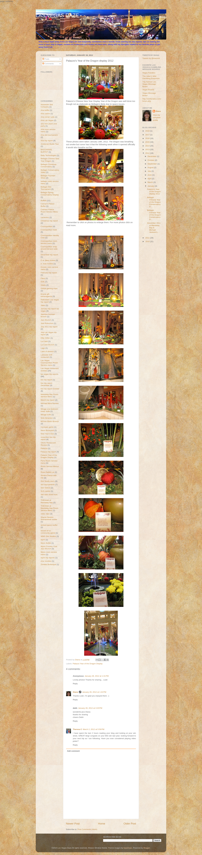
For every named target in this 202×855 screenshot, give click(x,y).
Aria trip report (47, 141)
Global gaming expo (49, 288)
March (150, 182)
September (152, 164)
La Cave (44, 341)
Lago (43, 348)
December (152, 156)
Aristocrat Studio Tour (50, 144)
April (150, 179)
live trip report (46, 380)
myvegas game (47, 427)
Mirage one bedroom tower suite (49, 410)
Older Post (130, 823)
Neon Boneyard (47, 430)
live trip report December (46, 384)
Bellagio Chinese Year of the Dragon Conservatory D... (154, 202)
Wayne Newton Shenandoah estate (49, 518)
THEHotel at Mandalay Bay (47, 501)
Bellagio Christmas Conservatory (49, 165)
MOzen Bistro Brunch (50, 421)
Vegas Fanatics (148, 73)
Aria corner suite (47, 117)
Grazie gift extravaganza (46, 295)
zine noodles (46, 561)
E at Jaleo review (48, 260)
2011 (147, 238)
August (151, 167)
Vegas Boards (148, 90)
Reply (75, 684)
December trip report (49, 255)
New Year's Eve (47, 434)
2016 (147, 138)
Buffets (44, 200)
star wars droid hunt (49, 494)
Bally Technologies (48, 155)
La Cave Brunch (47, 345)
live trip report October (50, 389)
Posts (45, 59)
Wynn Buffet (46, 543)
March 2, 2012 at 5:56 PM (93, 729)
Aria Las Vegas (47, 120)
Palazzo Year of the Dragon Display (87, 664)
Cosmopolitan (46, 226)
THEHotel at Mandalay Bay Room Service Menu (49, 508)
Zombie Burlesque (48, 564)
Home (101, 823)
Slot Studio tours (48, 481)
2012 (147, 153)
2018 (147, 131)
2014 (147, 146)
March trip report (48, 400)
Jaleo (43, 305)
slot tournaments (48, 484)
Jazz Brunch (46, 320)
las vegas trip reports (49, 374)
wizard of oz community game (48, 532)
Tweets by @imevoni (151, 58)
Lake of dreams (47, 351)
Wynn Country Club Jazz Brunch (49, 547)
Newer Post (73, 823)
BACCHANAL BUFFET (46, 151)
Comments (48, 64)
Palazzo (44, 448)
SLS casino (45, 491)
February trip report (49, 273)
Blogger (147, 848)
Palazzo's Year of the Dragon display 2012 (154, 191)
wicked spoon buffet (49, 525)
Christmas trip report (49, 221)
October (151, 160)
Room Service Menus (50, 466)
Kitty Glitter (45, 338)
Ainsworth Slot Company (47, 106)
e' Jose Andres (47, 264)
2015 (147, 142)
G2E (42, 282)
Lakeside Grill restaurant (46, 356)
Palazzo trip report (48, 452)
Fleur (43, 278)
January (151, 186)
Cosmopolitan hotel (49, 230)
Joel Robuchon (47, 323)
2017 (147, 135)
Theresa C (77, 729)
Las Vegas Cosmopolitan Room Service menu (49, 362)
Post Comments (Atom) (87, 829)
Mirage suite (46, 415)
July (150, 171)
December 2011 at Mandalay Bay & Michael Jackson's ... (154, 227)
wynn (43, 540)
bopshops (128, 848)
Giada (43, 285)
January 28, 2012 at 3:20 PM (90, 708)
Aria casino (45, 114)
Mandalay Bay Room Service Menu (49, 395)
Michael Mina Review (50, 403)
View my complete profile (156, 117)
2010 (147, 241)
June (150, 175)
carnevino (45, 217)
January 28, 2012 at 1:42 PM (94, 692)
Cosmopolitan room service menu (49, 242)
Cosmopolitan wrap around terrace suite (49, 248)
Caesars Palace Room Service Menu (49, 210)
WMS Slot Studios (48, 536)
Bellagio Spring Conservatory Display (50, 193)
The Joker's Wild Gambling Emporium (151, 77)
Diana (75, 692)
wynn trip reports (48, 558)
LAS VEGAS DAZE (57, 15)
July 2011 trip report (49, 327)
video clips (45, 514)
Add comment (73, 751)
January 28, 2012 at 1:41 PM (97, 676)
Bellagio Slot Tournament (46, 188)
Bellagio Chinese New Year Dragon (50, 160)
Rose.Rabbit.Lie (47, 472)
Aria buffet (45, 110)
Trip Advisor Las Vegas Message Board (149, 84)
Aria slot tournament (49, 135)
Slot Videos (45, 488)
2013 (147, 149)
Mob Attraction (47, 418)
